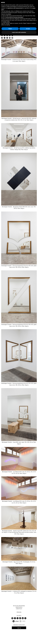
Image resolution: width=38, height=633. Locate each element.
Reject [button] (10, 28)
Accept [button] (28, 28)
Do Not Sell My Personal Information (14, 17)
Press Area (19, 612)
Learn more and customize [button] (19, 32)
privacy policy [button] (6, 21)
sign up (19, 628)
